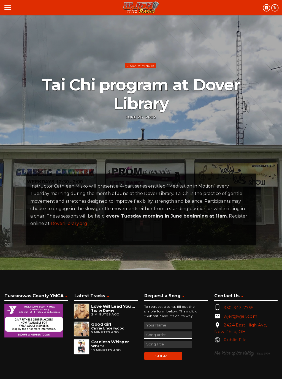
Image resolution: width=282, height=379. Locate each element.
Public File (235, 339)
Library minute (140, 66)
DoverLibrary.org (69, 223)
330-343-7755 (239, 307)
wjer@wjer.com (240, 316)
